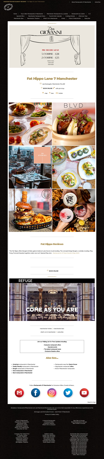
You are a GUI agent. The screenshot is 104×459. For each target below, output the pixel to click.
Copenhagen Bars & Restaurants (79, 439)
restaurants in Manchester (24, 364)
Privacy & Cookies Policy (52, 414)
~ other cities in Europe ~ (79, 454)
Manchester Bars (19, 18)
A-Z (89, 13)
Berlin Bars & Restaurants (79, 436)
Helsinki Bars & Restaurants (79, 442)
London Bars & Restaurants (79, 446)
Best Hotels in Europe (79, 423)
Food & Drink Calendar (55, 16)
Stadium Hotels (48, 434)
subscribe (60, 332)
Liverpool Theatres (48, 423)
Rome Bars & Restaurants (79, 450)
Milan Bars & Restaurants (79, 449)
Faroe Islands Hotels (49, 442)
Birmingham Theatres (22, 442)
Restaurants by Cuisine (78, 13)
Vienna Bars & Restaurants (79, 452)
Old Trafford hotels (49, 438)
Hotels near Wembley (49, 435)
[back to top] (92, 402)
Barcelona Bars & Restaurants (79, 435)
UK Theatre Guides (21, 435)
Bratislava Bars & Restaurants (79, 438)
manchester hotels (46, 328)
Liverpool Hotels (49, 422)
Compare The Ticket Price (21, 434)
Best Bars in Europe (79, 420)
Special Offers (21, 16)
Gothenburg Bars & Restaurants (79, 440)
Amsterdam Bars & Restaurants (79, 434)
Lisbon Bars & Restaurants (79, 445)
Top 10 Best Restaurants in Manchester (32, 13)
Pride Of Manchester (75, 18)
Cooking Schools (70, 16)
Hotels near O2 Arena (49, 436)
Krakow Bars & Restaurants (79, 443)
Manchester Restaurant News (36, 16)
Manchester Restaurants (22, 422)
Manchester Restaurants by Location (57, 13)
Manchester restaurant (64, 366)
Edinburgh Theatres (21, 439)
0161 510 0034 (60, 88)
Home (15, 13)
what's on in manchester (48, 332)
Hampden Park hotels (49, 440)
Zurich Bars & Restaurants (79, 453)
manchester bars (59, 328)
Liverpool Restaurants (49, 420)
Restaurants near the (66, 364)
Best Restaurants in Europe (79, 422)
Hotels (63, 18)
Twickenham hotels (48, 439)
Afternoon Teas (83, 16)
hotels (60, 93)
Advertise (97, 2)
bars (52, 93)
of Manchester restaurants (65, 368)
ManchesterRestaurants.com (46, 408)
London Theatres (22, 436)
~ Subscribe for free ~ (22, 429)
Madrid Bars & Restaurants (79, 447)
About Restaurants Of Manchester (81, 2)
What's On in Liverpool (48, 424)
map (46, 93)
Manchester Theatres (33, 18)
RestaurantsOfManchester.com (26, 408)
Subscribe (87, 18)
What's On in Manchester (50, 18)
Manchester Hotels (21, 424)
